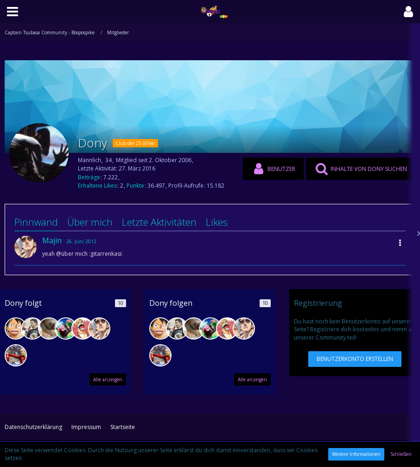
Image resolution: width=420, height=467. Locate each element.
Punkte (135, 185)
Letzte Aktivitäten (159, 221)
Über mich (90, 221)
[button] (12, 11)
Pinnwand (36, 221)
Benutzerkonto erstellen (355, 359)
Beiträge (89, 177)
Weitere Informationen (356, 454)
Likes (217, 221)
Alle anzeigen (107, 379)
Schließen (401, 454)
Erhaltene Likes (97, 185)
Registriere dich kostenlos (344, 329)
